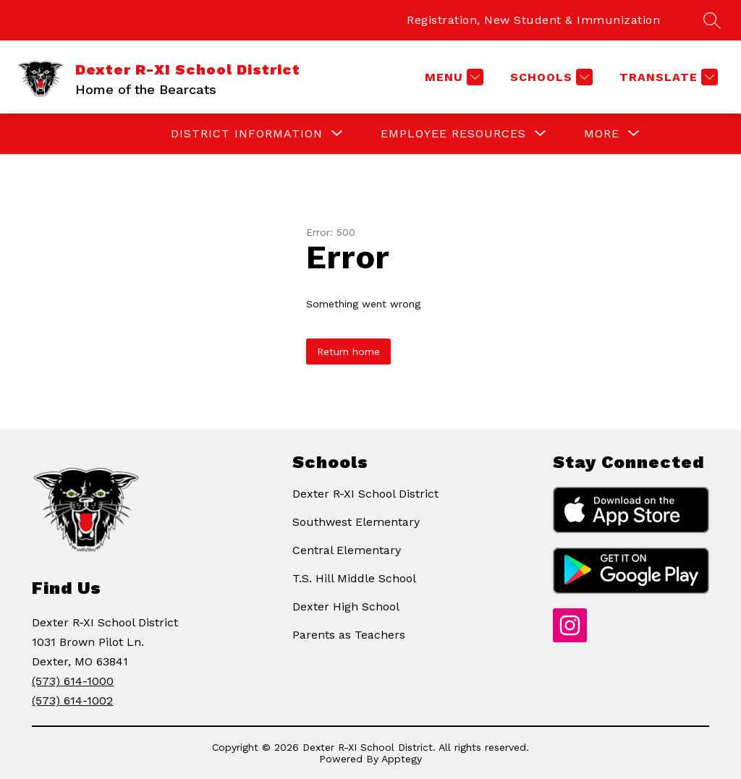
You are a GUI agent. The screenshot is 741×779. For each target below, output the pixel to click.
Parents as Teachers (348, 635)
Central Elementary (346, 550)
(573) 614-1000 (73, 681)
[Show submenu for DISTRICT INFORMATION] (247, 133)
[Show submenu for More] (601, 133)
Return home (348, 351)
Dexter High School (345, 606)
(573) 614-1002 (72, 700)
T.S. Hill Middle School (354, 578)
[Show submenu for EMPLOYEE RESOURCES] (453, 133)
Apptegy (401, 759)
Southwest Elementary (356, 522)
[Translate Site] (667, 77)
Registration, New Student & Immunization (533, 20)
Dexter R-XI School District (365, 494)
